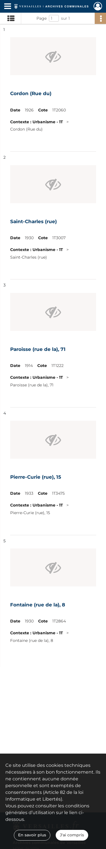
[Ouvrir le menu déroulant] (7, 6)
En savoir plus (32, 834)
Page (41, 18)
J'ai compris (72, 834)
